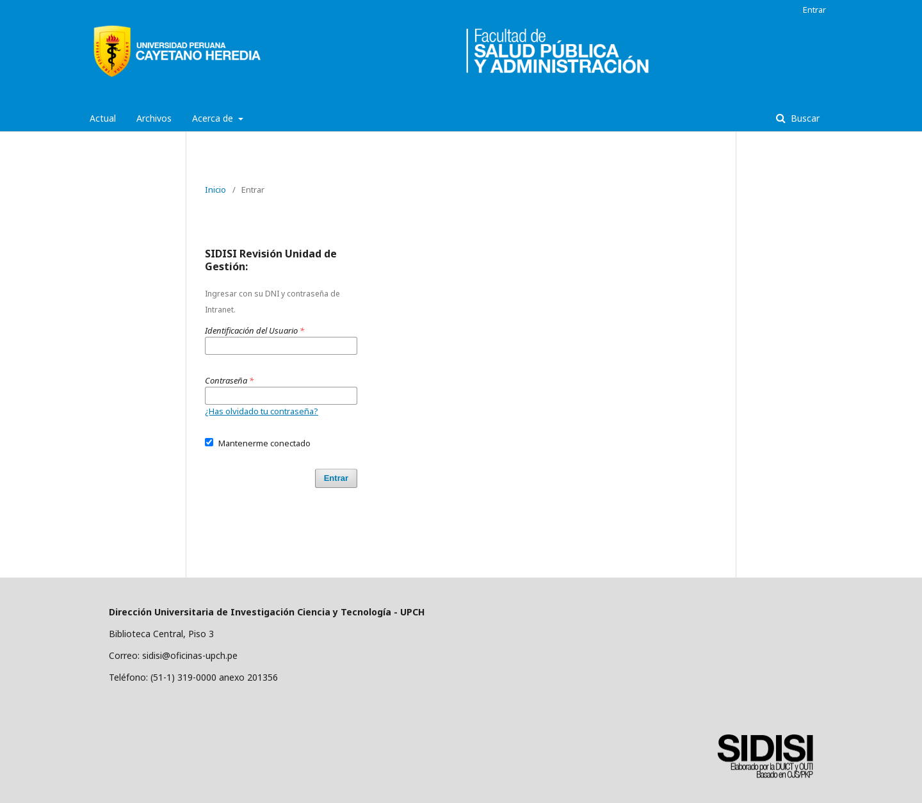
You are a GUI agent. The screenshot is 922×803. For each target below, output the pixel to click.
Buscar (804, 118)
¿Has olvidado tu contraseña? (261, 411)
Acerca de (214, 118)
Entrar (814, 9)
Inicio (215, 189)
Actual (103, 118)
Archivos (154, 118)
